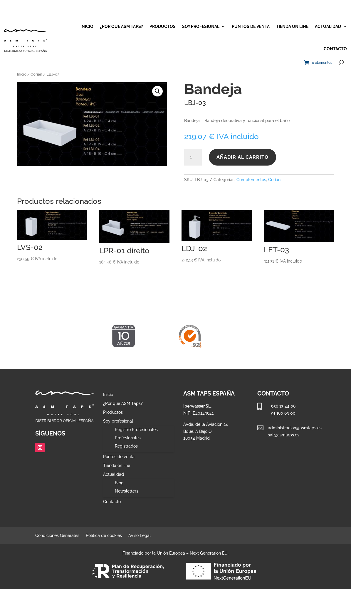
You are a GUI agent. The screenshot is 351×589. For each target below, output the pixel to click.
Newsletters (126, 491)
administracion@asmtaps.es (295, 428)
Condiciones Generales (57, 535)
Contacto (335, 48)
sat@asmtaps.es (283, 435)
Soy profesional (200, 26)
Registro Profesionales (136, 429)
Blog (119, 482)
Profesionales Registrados (128, 442)
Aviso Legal (139, 535)
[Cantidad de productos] (193, 157)
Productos (163, 26)
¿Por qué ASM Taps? (121, 26)
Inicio (86, 26)
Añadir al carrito (242, 157)
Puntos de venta (251, 26)
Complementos (251, 179)
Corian (36, 74)
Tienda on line (292, 26)
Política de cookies (104, 535)
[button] (157, 91)
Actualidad (328, 26)
